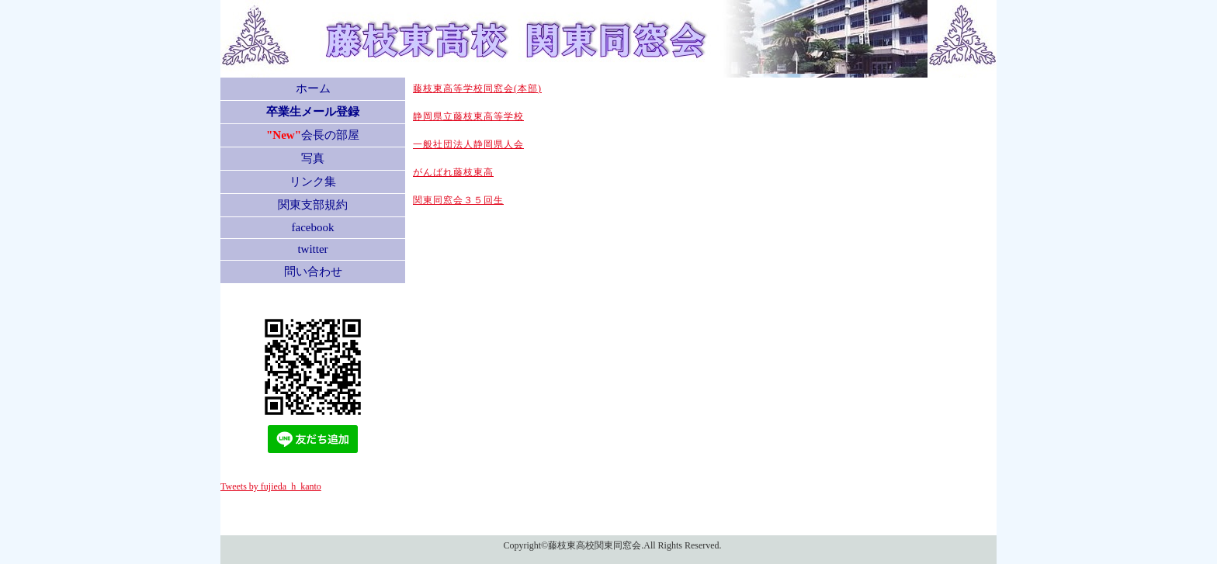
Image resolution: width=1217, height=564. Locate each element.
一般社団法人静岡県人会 (468, 144)
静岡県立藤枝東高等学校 (468, 116)
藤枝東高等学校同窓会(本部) (477, 88)
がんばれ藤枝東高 (453, 172)
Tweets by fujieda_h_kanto (270, 486)
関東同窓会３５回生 (458, 200)
